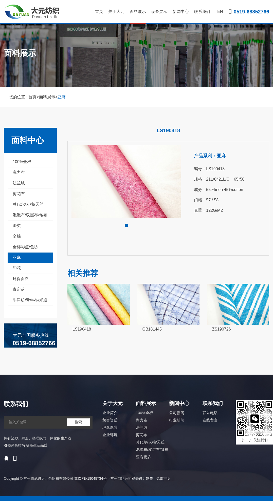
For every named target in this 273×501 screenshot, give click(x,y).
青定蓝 (19, 289)
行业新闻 (176, 420)
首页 (99, 11)
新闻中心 (181, 11)
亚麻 (62, 97)
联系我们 (202, 11)
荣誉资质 (110, 420)
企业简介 (110, 413)
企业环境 (110, 435)
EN (220, 11)
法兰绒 (19, 183)
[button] (126, 225)
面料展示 (138, 16)
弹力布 (19, 172)
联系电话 (210, 413)
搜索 (78, 422)
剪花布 (19, 193)
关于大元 (116, 11)
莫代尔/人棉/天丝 (28, 204)
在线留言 (210, 420)
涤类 (17, 225)
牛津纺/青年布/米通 (30, 300)
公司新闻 (176, 413)
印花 (17, 268)
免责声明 (163, 478)
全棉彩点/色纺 (25, 247)
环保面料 (21, 279)
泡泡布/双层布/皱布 (30, 215)
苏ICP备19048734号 (90, 478)
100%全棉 (22, 162)
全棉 (17, 236)
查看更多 (143, 457)
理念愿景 (110, 427)
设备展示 (159, 11)
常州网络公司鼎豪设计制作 (132, 478)
